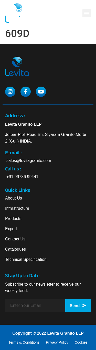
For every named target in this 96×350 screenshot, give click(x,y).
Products (13, 218)
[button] (86, 13)
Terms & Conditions (23, 342)
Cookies (81, 342)
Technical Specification (26, 259)
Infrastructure (17, 208)
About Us (13, 198)
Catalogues (15, 249)
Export (11, 229)
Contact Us (15, 239)
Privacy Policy (57, 342)
